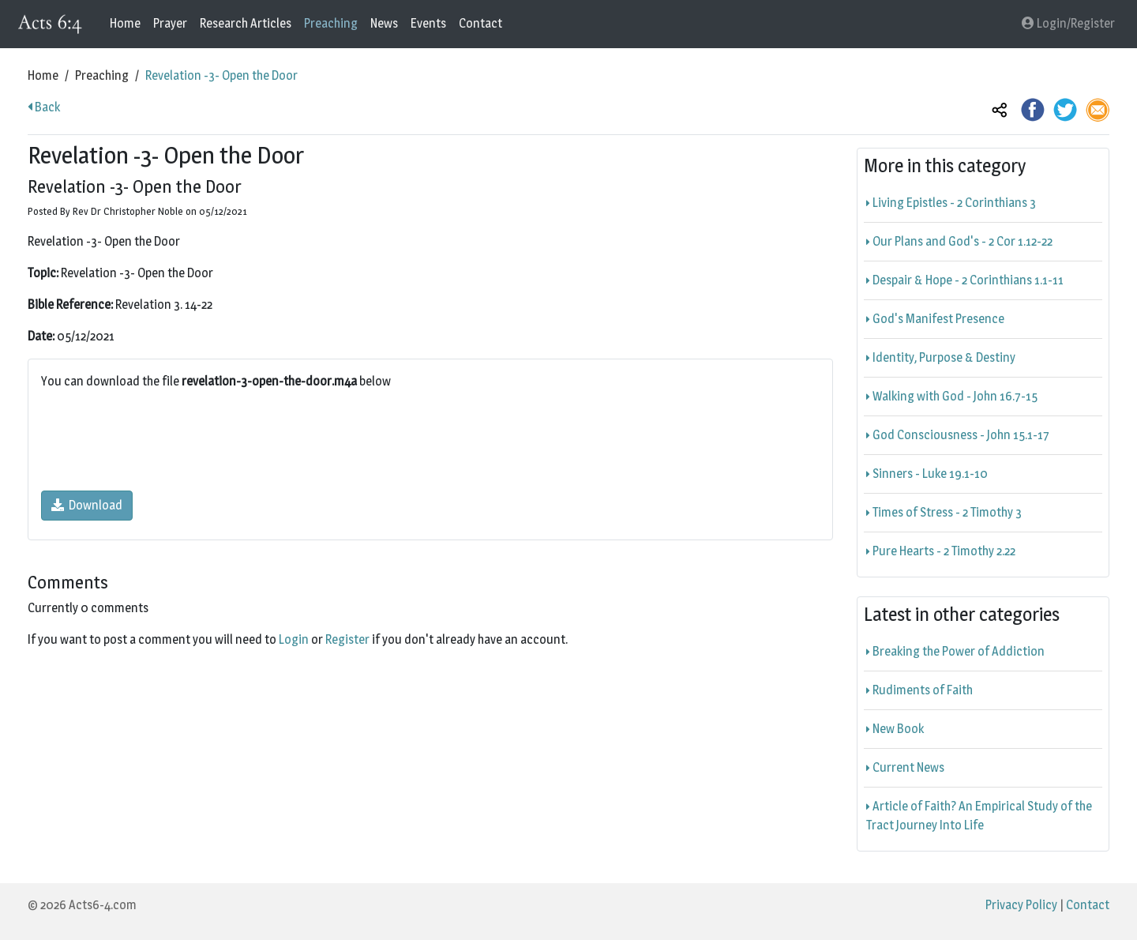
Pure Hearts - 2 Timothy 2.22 (940, 550)
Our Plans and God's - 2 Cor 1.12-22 (959, 241)
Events (428, 23)
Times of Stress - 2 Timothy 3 (944, 512)
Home (125, 23)
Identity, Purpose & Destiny (940, 357)
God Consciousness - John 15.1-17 (957, 434)
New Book (895, 728)
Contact (480, 23)
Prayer (170, 23)
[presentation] (161, 441)
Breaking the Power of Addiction (955, 651)
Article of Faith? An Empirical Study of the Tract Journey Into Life (979, 816)
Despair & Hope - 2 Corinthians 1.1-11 (965, 280)
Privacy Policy (1021, 904)
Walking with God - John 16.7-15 (952, 396)
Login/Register (1068, 23)
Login (294, 639)
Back (44, 107)
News (384, 23)
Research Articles (245, 23)
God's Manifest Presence (935, 318)
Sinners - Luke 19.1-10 (927, 473)
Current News (905, 767)
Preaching (331, 23)
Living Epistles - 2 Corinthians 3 (951, 202)
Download (86, 505)
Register (347, 639)
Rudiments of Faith (919, 689)
